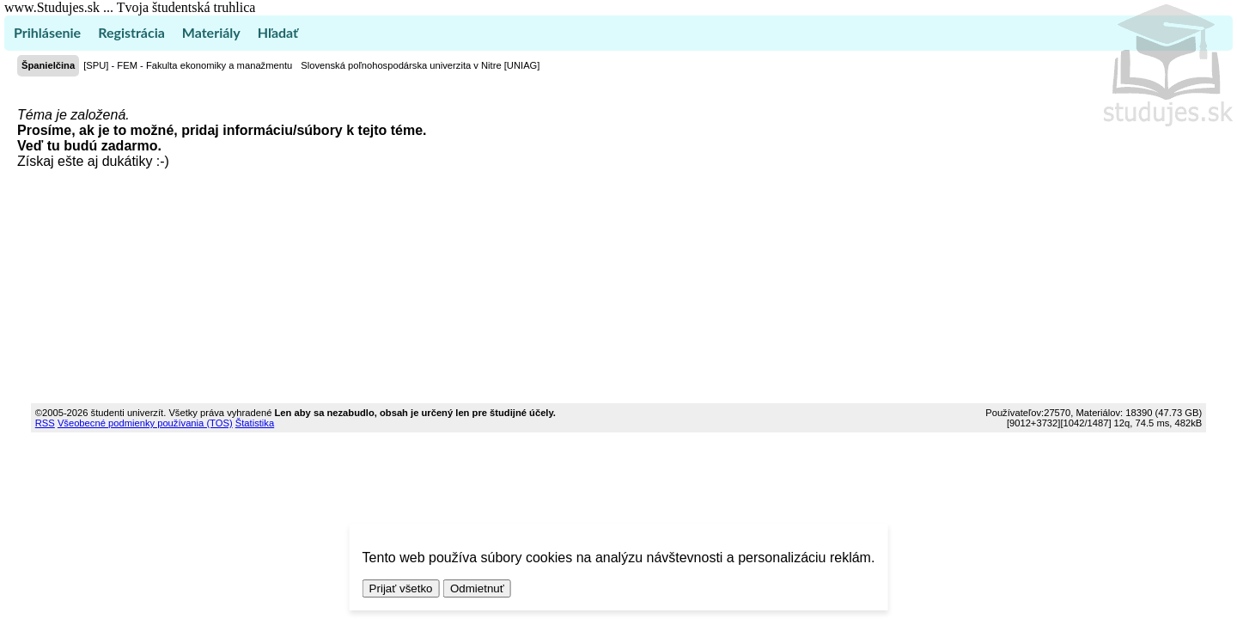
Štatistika (254, 423)
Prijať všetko (401, 588)
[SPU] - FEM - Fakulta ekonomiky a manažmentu (187, 65)
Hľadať (278, 32)
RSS (45, 423)
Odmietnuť (477, 588)
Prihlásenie (47, 32)
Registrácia (131, 32)
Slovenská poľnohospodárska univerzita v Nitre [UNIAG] (420, 65)
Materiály (211, 32)
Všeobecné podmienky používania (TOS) (145, 423)
